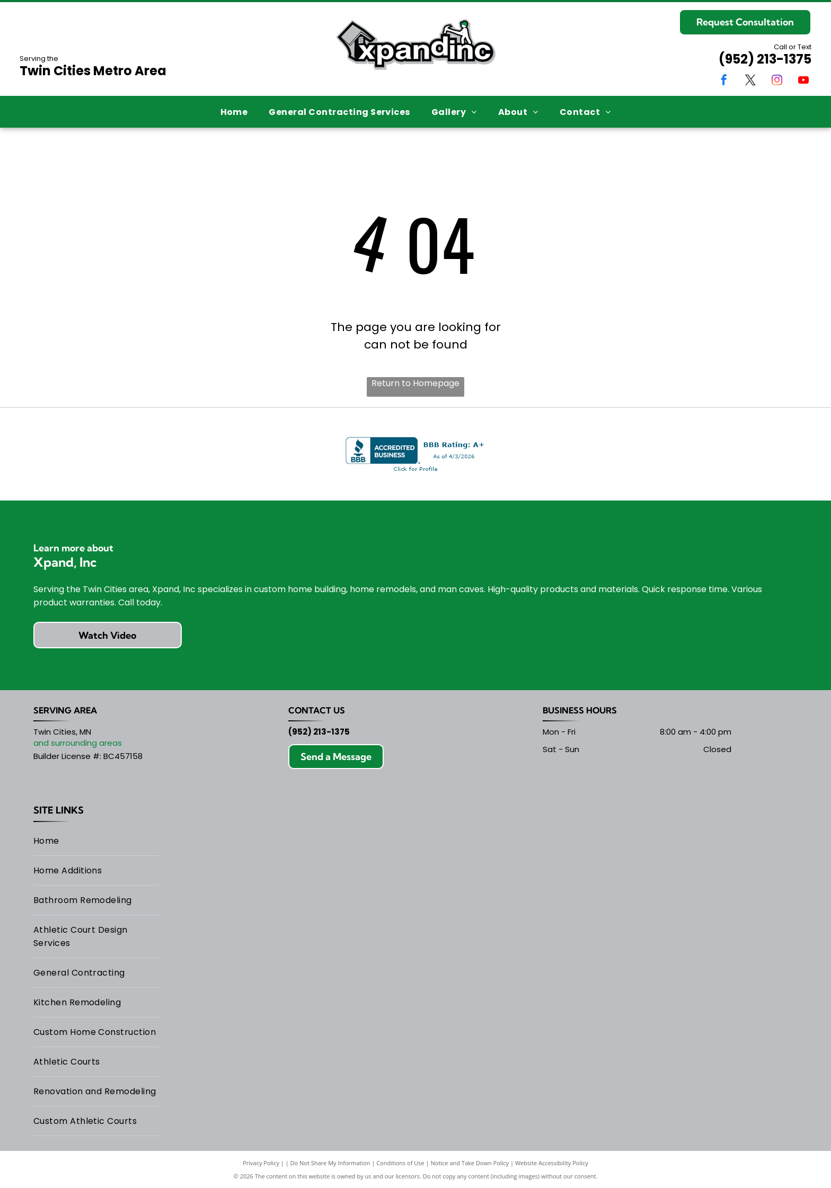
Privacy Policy (261, 1163)
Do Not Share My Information (330, 1163)
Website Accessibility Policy (551, 1163)
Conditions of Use (400, 1163)
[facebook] (724, 81)
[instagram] (777, 81)
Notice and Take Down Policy (470, 1163)
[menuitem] (234, 111)
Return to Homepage (415, 383)
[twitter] (750, 81)
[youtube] (803, 81)
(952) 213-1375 (765, 59)
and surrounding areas (77, 742)
